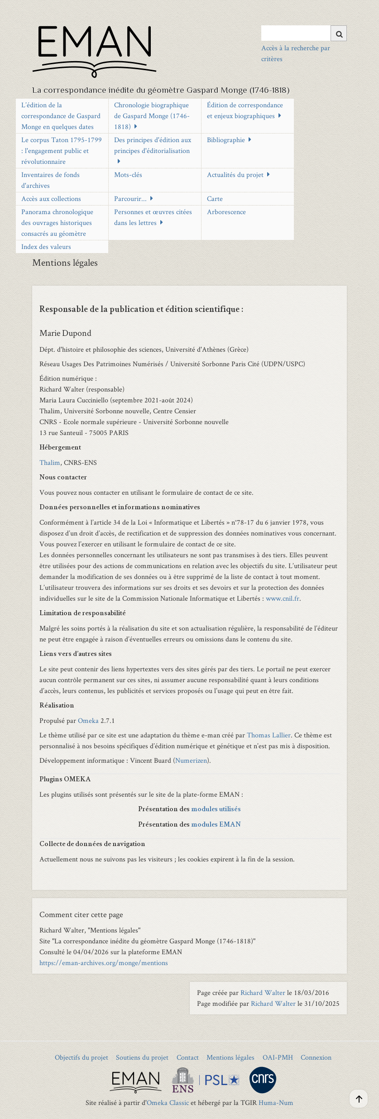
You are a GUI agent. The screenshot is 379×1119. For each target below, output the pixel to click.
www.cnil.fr (282, 598)
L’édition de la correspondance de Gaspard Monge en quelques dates (61, 115)
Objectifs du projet (81, 1057)
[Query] (304, 33)
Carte (215, 198)
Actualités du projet (235, 174)
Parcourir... (130, 198)
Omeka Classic (168, 1102)
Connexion (316, 1057)
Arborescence (226, 211)
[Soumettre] (339, 33)
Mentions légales (230, 1057)
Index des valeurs (46, 246)
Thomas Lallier (269, 735)
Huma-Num (276, 1102)
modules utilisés (216, 809)
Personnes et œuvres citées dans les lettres (153, 217)
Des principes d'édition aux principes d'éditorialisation (152, 145)
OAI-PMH (278, 1057)
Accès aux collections (51, 198)
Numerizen (191, 760)
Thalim (49, 462)
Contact (188, 1057)
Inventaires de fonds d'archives (50, 180)
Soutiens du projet (142, 1057)
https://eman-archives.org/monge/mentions (103, 962)
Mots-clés (128, 174)
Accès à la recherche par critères (295, 53)
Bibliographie (226, 139)
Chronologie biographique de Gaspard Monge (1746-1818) (152, 115)
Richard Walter (262, 992)
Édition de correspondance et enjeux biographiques (245, 110)
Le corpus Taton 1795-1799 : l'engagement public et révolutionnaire (61, 150)
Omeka (88, 720)
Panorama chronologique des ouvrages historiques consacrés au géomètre (57, 222)
